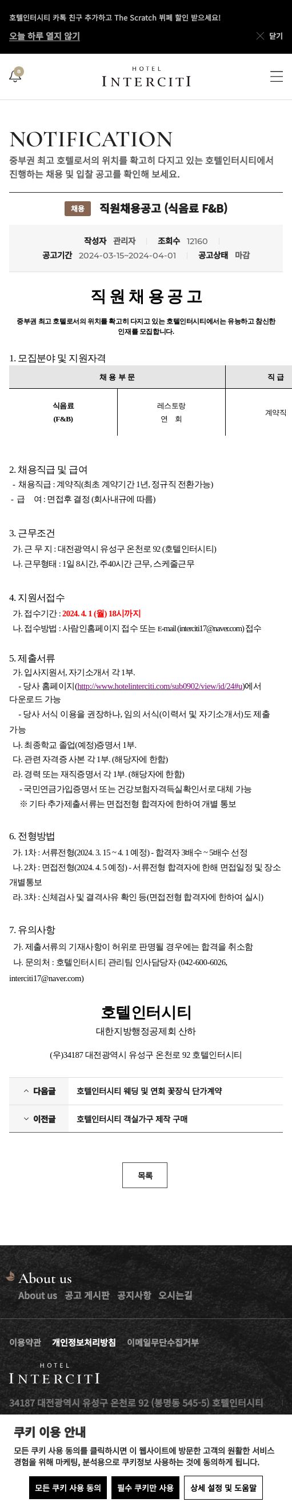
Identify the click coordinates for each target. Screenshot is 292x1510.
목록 (145, 1175)
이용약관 (25, 1342)
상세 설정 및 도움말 (223, 1487)
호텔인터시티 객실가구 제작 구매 (132, 1119)
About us (37, 1295)
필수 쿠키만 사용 (145, 1487)
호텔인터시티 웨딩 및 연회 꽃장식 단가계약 (149, 1091)
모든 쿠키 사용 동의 (68, 1487)
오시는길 (175, 1295)
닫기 (268, 36)
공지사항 (134, 1295)
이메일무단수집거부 (163, 1342)
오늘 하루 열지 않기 (44, 36)
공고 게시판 (87, 1295)
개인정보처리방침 (84, 1342)
